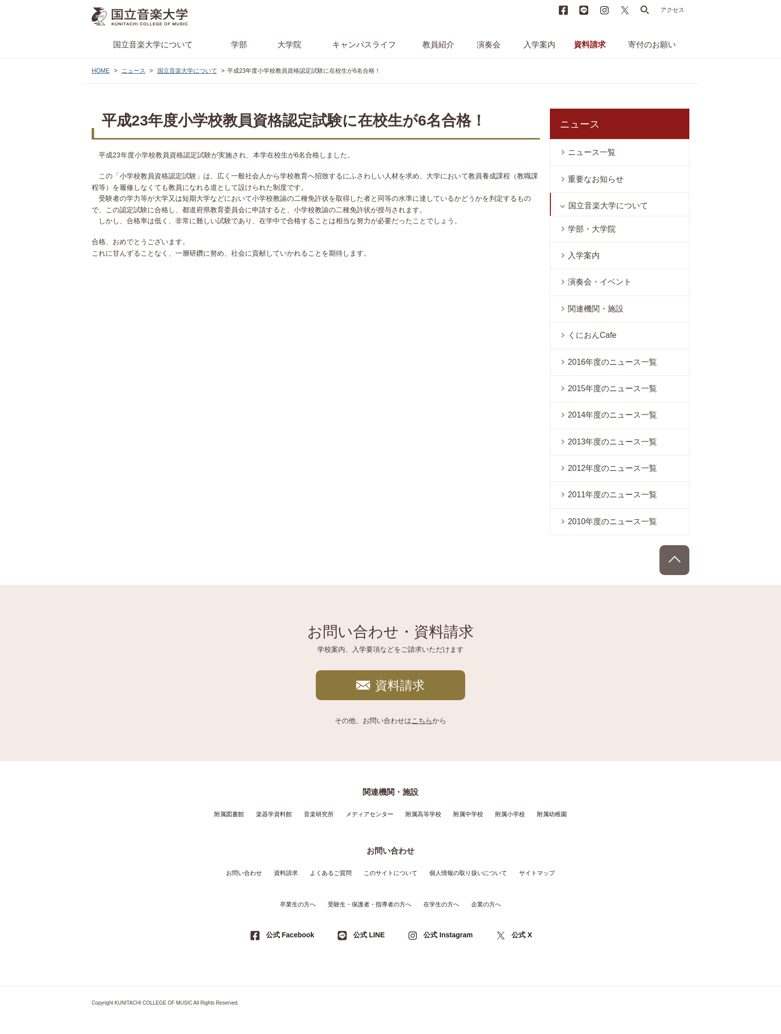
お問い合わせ (244, 873)
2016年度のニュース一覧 (612, 362)
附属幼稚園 (552, 814)
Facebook (563, 10)
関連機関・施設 (596, 308)
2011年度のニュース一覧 (612, 494)
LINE (584, 10)
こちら (421, 721)
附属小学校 (510, 814)
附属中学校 (468, 814)
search (645, 10)
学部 (239, 44)
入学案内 (539, 44)
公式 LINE (369, 935)
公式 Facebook (290, 935)
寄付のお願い (652, 44)
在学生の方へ (441, 904)
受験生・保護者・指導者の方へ (369, 904)
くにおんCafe (592, 335)
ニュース (133, 70)
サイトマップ (537, 873)
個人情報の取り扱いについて (468, 873)
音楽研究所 (319, 814)
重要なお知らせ (596, 179)
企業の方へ (486, 904)
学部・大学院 (592, 229)
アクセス (672, 9)
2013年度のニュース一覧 (612, 442)
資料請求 (590, 44)
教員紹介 (438, 44)
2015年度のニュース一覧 (612, 388)
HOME (101, 70)
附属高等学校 (423, 814)
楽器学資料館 (274, 814)
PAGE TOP (674, 560)
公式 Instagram (448, 935)
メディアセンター (369, 814)
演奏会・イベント (600, 282)
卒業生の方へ (298, 904)
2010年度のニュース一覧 (612, 521)
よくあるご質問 (331, 873)
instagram (604, 10)
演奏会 (489, 44)
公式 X (522, 935)
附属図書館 (229, 814)
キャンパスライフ (364, 44)
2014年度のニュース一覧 (612, 415)
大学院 (289, 44)
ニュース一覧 (592, 152)
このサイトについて (390, 873)
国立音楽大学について (153, 44)
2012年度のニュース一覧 (612, 468)
